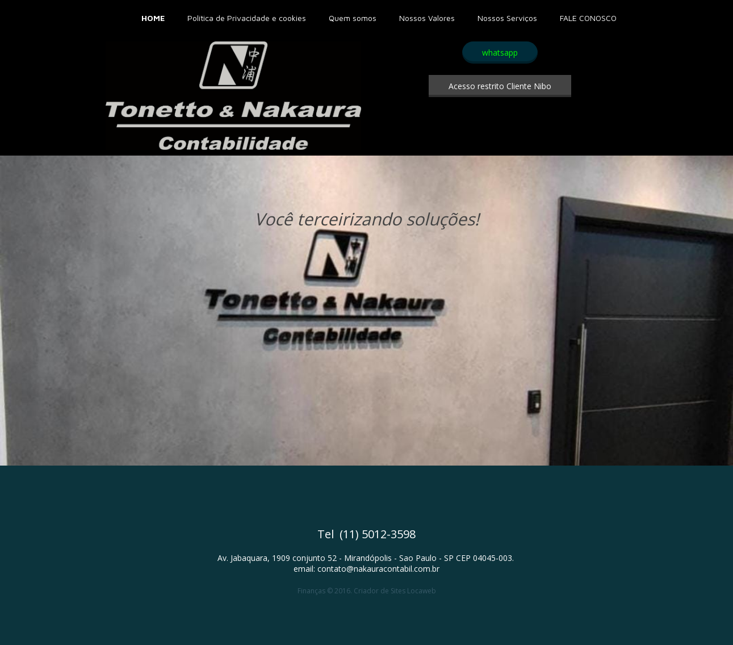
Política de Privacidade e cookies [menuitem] (246, 18)
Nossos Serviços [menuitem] (507, 18)
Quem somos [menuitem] (352, 18)
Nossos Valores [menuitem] (427, 18)
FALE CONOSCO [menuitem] (588, 18)
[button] (500, 52)
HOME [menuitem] (153, 18)
